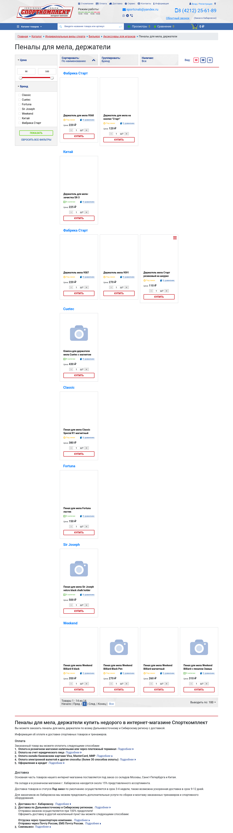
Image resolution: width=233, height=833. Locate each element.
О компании (87, 3)
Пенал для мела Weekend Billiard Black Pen (117, 667)
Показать (36, 133)
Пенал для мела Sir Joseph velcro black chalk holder (78, 588)
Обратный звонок (177, 18)
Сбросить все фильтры (36, 139)
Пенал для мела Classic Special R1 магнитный (76, 431)
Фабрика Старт (75, 73)
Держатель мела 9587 (76, 272)
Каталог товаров (28, 26)
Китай (68, 152)
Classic (68, 387)
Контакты (146, 3)
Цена (22, 60)
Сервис (131, 3)
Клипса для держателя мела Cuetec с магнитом (77, 353)
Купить (79, 136)
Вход (194, 4)
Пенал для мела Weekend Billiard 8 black (77, 667)
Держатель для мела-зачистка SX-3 (76, 196)
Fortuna (69, 466)
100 (212, 702)
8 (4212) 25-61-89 (197, 10)
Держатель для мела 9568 (78, 115)
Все (111, 704)
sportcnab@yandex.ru (142, 9)
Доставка (117, 3)
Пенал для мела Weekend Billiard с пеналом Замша (198, 667)
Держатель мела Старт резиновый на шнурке (157, 274)
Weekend (70, 623)
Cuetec (68, 309)
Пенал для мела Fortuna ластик (77, 510)
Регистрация (205, 4)
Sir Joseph (71, 545)
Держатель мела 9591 (116, 272)
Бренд (23, 86)
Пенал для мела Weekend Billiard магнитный (158, 667)
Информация (162, 3)
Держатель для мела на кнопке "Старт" (117, 117)
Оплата (103, 3)
